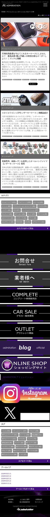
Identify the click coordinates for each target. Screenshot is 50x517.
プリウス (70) (42, 206)
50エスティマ (17, 79)
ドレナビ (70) (31, 439)
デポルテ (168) (33, 431)
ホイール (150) (24, 435)
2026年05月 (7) (6, 474)
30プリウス (25, 79)
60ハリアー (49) (31, 443)
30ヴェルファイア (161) (9, 435)
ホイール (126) (38, 202)
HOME (3, 12)
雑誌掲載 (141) (36, 435)
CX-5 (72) (21, 439)
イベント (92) (6, 206)
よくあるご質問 (24, 499)
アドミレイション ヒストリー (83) (24, 206)
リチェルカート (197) (19, 431)
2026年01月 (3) (6, 483)
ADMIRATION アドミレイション (18, 377)
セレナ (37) (31, 214)
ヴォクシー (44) (7, 214)
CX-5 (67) (16, 210)
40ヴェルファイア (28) (9, 454)
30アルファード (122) (9, 439)
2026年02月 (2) (6, 481)
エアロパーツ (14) (38, 222)
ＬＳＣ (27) (22, 454)
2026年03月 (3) (6, 478)
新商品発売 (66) (7, 443)
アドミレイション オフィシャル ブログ (18, 12)
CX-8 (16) (19, 222)
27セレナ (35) (6, 450)
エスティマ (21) (21, 218)
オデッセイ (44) (20, 214)
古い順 (47, 15)
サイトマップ (39, 502)
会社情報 (10, 499)
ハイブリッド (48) (7, 447)
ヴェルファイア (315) (8, 202)
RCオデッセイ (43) (35, 447)
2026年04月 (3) (6, 476)
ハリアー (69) (6, 210)
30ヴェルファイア (6, 79)
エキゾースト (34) (7, 218)
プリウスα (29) (32, 450)
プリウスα (41, 79)
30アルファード (17, 136)
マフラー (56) (19, 443)
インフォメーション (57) (30, 210)
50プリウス (33, 79)
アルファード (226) (24, 202)
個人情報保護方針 (25, 502)
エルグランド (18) (7, 222)
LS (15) (27, 222)
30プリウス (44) (21, 447)
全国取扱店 (39, 499)
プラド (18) (32, 218)
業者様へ (10, 502)
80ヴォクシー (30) (19, 450)
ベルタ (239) (6, 431)
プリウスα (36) (42, 214)
